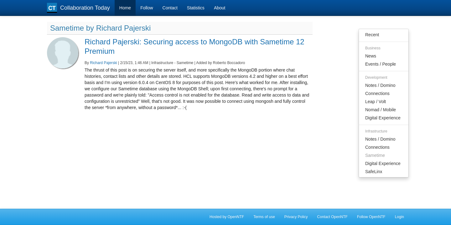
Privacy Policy (296, 217)
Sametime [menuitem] (375, 155)
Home (125, 7)
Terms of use (264, 217)
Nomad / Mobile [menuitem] (380, 109)
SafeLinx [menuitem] (373, 171)
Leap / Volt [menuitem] (375, 101)
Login (399, 217)
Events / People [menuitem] (380, 64)
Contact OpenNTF (332, 217)
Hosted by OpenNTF (227, 217)
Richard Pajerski (103, 63)
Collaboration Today (78, 8)
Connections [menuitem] (377, 93)
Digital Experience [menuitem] (383, 117)
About (220, 7)
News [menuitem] (370, 55)
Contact (170, 7)
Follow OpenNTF (371, 217)
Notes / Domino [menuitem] (380, 85)
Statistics (196, 7)
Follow (146, 7)
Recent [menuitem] (372, 34)
